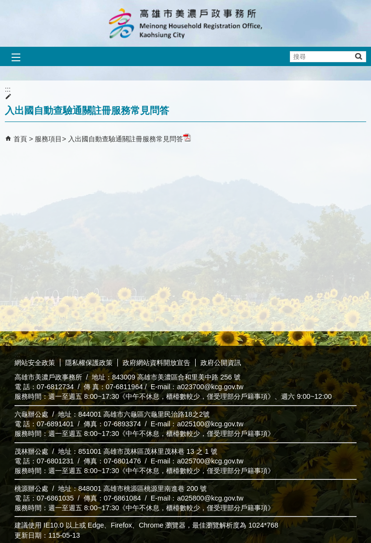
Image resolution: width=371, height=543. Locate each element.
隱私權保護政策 (89, 363)
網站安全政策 (34, 363)
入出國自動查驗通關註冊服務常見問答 (129, 139)
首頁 (20, 139)
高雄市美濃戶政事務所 (185, 23)
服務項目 (48, 139)
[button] (358, 56)
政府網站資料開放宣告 (156, 363)
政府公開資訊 (220, 363)
